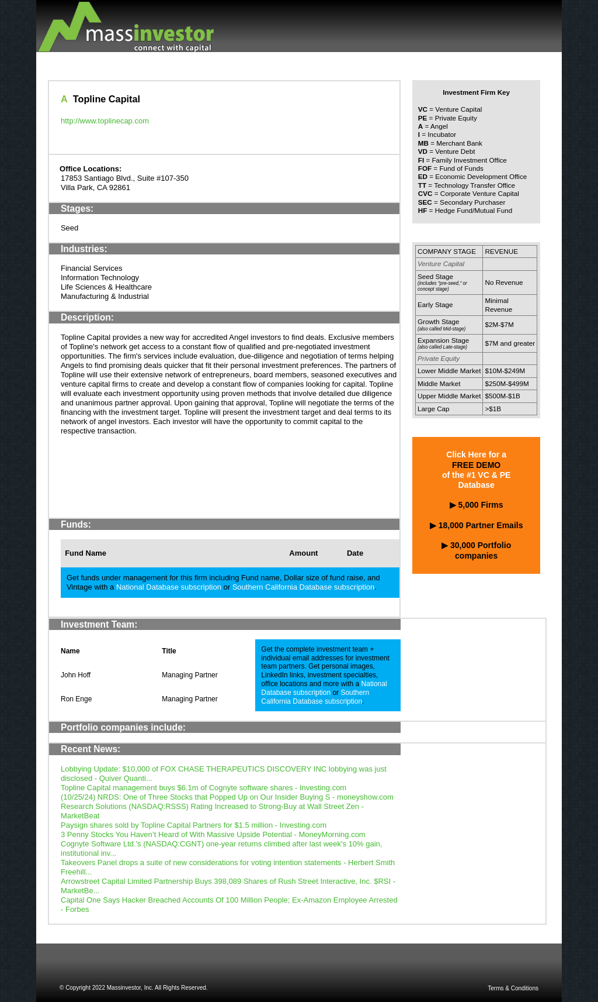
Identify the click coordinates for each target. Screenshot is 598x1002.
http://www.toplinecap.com (105, 120)
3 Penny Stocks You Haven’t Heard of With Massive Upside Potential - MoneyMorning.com (213, 834)
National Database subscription (168, 587)
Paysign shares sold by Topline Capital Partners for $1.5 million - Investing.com (193, 825)
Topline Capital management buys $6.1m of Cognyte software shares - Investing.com (203, 787)
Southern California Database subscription (303, 587)
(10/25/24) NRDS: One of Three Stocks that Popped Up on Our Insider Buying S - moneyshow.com (227, 797)
